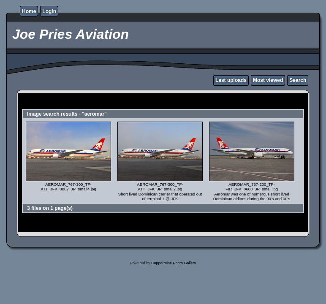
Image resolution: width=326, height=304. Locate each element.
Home (29, 11)
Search (297, 80)
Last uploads (231, 80)
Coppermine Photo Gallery (173, 263)
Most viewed (268, 80)
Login (49, 11)
